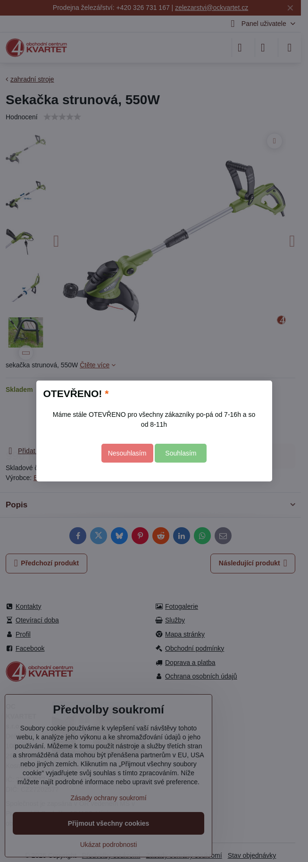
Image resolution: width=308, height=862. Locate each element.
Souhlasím (180, 453)
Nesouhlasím (127, 453)
